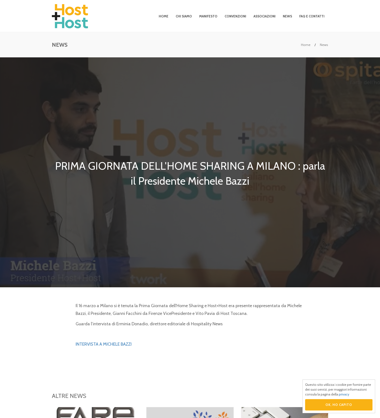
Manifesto (208, 16)
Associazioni (264, 16)
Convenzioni (235, 16)
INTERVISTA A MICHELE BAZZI (104, 344)
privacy (344, 394)
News (287, 16)
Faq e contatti (312, 16)
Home (163, 16)
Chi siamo (184, 16)
